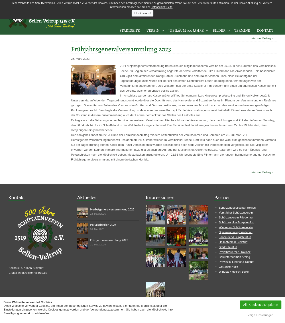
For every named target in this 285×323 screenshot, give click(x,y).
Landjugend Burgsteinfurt (235, 237)
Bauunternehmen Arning (234, 257)
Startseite (130, 30)
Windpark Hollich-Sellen (234, 271)
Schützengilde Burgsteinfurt (236, 222)
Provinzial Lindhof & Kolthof (236, 261)
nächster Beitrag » (262, 38)
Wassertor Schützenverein (236, 227)
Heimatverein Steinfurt (233, 242)
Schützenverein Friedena (235, 217)
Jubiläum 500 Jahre (186, 30)
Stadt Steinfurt (228, 247)
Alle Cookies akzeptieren (260, 305)
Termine (242, 30)
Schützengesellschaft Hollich (237, 207)
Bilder (219, 30)
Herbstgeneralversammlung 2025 (112, 209)
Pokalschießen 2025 (103, 225)
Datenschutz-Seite (162, 7)
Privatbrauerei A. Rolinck (234, 252)
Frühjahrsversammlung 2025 (109, 240)
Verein (153, 30)
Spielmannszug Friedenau (235, 232)
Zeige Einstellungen (260, 315)
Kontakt (265, 30)
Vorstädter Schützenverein (236, 212)
